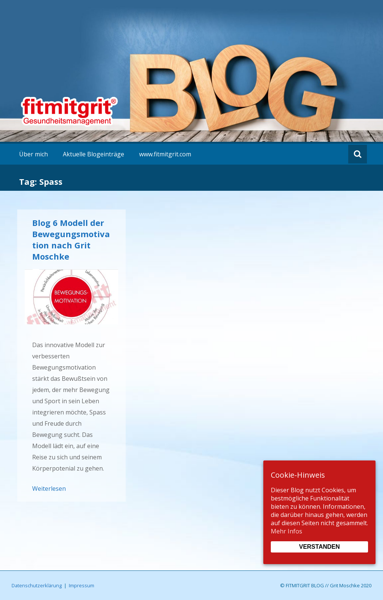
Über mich (33, 154)
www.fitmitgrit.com (165, 154)
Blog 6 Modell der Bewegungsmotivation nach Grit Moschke (71, 239)
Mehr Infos (286, 531)
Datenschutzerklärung (37, 585)
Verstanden (319, 547)
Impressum (81, 585)
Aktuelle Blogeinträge (93, 154)
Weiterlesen (49, 488)
